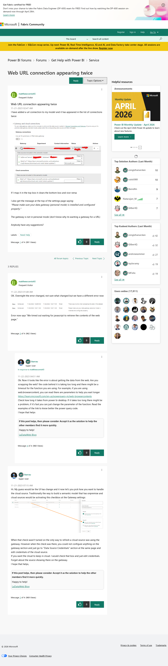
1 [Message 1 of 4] (20, 242)
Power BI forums (19, 60)
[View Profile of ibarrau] (34, 361)
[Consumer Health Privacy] (40, 656)
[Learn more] (124, 137)
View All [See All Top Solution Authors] (119, 215)
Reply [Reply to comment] (97, 340)
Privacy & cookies (128, 645)
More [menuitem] (116, 24)
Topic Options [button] (94, 80)
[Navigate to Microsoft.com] (8, 24)
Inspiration (65, 24)
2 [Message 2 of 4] (20, 597)
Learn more (9, 15)
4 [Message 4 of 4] (27, 445)
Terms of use (146, 645)
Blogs (105, 24)
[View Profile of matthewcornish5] (27, 93)
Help (142, 32)
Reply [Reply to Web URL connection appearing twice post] (97, 241)
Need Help (25, 235)
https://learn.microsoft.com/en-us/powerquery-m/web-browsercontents (55, 396)
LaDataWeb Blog (28, 434)
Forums (51, 24)
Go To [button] (153, 32)
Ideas (77, 24)
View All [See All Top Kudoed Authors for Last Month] (119, 279)
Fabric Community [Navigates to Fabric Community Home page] (32, 24)
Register (121, 32)
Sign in (133, 32)
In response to (31, 369)
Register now (106, 48)
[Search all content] (127, 39)
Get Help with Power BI (67, 60)
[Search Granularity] (77, 39)
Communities (91, 24)
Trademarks (161, 645)
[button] (76, 80)
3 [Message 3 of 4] (20, 333)
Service (94, 60)
